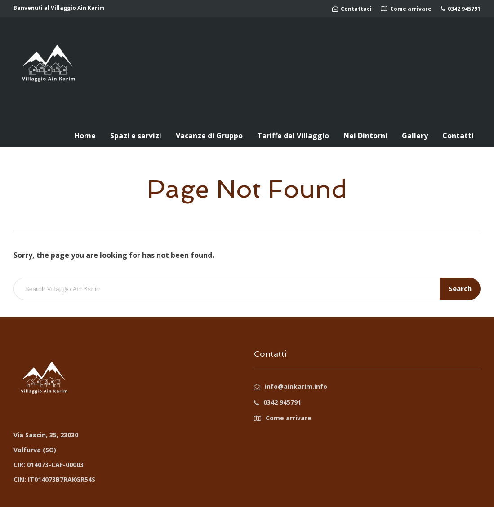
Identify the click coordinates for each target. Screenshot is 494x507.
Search (460, 288)
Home (85, 136)
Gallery (415, 136)
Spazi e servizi (135, 136)
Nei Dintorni (365, 136)
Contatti (458, 136)
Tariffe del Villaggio (293, 136)
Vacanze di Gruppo (209, 136)
